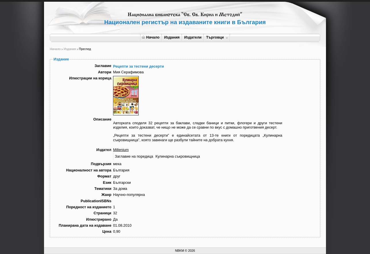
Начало (150, 37)
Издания (172, 37)
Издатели (192, 37)
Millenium (121, 150)
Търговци (217, 37)
